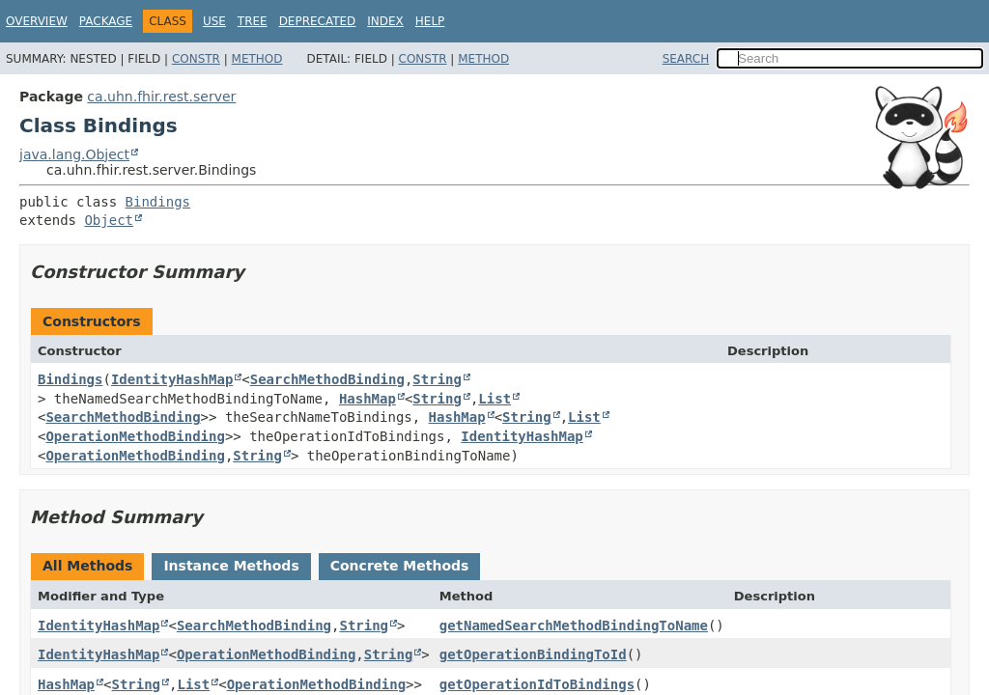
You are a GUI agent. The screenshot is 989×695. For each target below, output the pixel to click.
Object (108, 220)
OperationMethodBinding (134, 436)
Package (105, 21)
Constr (196, 59)
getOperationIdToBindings (537, 684)
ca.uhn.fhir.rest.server (161, 96)
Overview (37, 21)
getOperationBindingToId (533, 654)
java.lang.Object (74, 154)
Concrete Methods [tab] (399, 565)
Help (430, 21)
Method (257, 59)
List (494, 398)
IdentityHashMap (172, 379)
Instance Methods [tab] (230, 565)
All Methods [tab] (87, 565)
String (437, 379)
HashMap (367, 398)
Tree (253, 21)
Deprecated (317, 21)
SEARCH (686, 59)
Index (385, 21)
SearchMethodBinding (327, 379)
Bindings (158, 201)
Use (214, 21)
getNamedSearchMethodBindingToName (573, 625)
